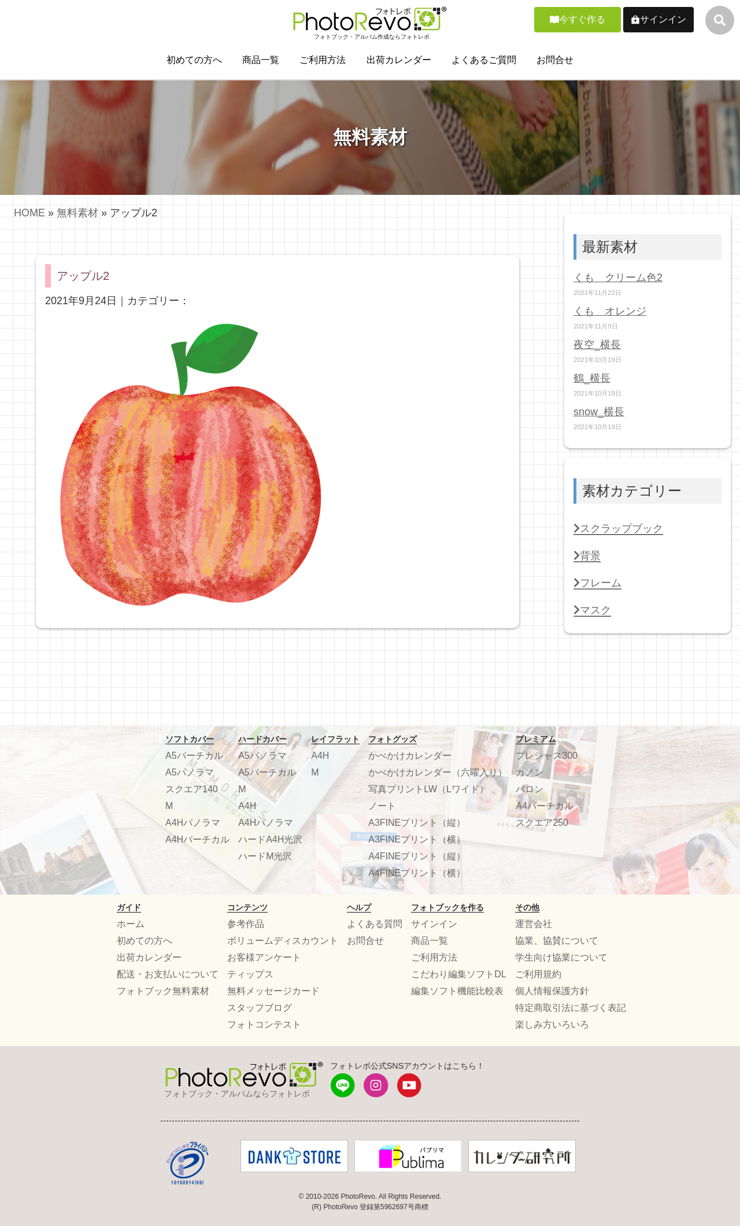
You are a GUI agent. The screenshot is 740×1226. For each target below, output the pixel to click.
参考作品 (245, 924)
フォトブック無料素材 (163, 991)
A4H (247, 806)
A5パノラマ (189, 772)
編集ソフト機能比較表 (457, 991)
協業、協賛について (556, 941)
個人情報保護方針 (552, 991)
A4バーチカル (545, 806)
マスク (592, 610)
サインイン (663, 19)
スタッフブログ (259, 1008)
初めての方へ (194, 60)
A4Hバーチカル (197, 839)
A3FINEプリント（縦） (416, 823)
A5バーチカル (194, 755)
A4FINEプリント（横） (416, 873)
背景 (587, 556)
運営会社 (533, 924)
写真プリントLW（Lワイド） (428, 789)
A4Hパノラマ (192, 823)
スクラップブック (618, 528)
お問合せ (555, 60)
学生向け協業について (561, 957)
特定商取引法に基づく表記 (570, 1008)
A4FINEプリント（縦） (416, 856)
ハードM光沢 (265, 856)
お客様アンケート (264, 957)
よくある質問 (374, 924)
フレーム (597, 583)
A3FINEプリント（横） (416, 839)
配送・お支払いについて (168, 974)
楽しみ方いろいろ (552, 1024)
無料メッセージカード (273, 991)
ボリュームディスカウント (282, 941)
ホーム (131, 924)
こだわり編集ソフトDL (458, 974)
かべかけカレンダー (410, 755)
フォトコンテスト (264, 1024)
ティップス (250, 974)
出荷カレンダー (399, 60)
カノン (529, 772)
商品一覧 (260, 60)
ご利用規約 (538, 974)
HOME (29, 213)
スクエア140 (191, 789)
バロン (529, 789)
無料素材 (77, 213)
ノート (382, 806)
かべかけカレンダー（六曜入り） (437, 772)
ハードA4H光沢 (270, 839)
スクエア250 (542, 823)
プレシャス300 (547, 755)
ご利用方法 (322, 60)
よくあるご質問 (484, 60)
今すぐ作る (582, 19)
